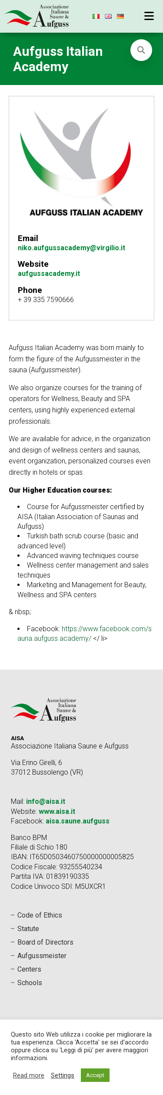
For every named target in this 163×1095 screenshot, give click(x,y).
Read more (28, 1075)
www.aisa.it (57, 811)
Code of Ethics (39, 915)
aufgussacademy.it (49, 273)
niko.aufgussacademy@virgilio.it (71, 248)
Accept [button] (95, 1075)
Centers (29, 969)
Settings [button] (62, 1075)
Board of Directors (45, 942)
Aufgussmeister (42, 956)
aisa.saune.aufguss (78, 821)
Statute (28, 929)
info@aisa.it (45, 801)
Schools (29, 983)
